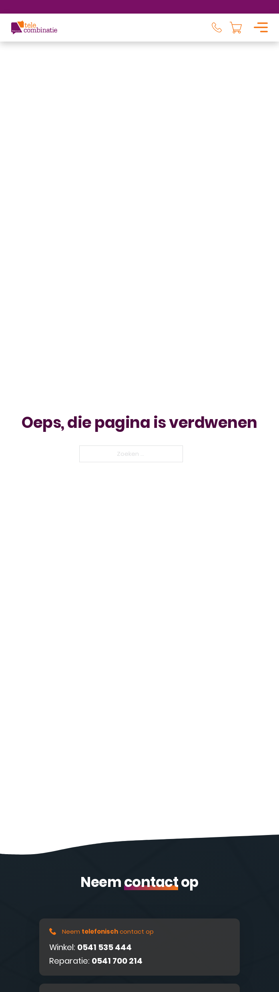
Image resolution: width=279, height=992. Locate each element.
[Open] (261, 27)
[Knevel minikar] (236, 28)
